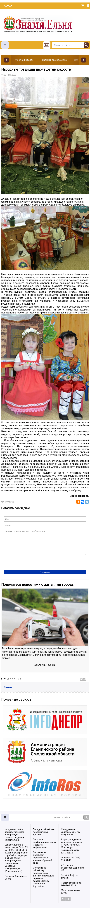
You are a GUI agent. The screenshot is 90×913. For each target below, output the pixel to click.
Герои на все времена (54, 59)
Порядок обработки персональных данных (43, 837)
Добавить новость (45, 669)
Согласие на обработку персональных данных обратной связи (42, 862)
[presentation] (27, 567)
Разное (8, 692)
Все (83, 683)
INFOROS (65, 890)
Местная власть (24, 59)
